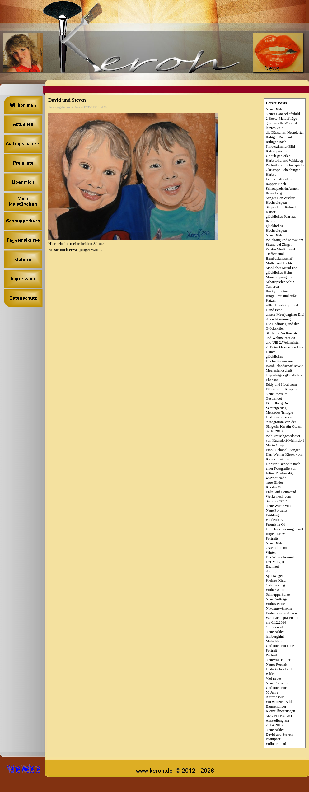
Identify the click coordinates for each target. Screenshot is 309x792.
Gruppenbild (275, 627)
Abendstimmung (278, 319)
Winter (271, 552)
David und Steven (279, 734)
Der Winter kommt (280, 557)
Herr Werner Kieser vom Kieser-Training (284, 456)
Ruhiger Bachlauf (279, 137)
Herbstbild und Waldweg (284, 160)
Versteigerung (276, 408)
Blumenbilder (276, 706)
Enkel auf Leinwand (281, 492)
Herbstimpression (279, 417)
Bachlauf (272, 566)
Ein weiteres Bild (279, 702)
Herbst (271, 174)
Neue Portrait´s (277, 683)
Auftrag (271, 571)
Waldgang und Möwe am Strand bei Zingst (284, 242)
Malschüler (274, 641)
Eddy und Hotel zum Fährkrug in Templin (281, 386)
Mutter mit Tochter (280, 263)
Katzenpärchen (277, 151)
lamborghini (275, 636)
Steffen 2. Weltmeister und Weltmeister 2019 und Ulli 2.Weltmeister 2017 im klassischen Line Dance (285, 342)
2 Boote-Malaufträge (281, 118)
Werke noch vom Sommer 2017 (278, 498)
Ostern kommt (276, 548)
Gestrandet (274, 398)
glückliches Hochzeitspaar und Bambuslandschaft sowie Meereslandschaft (284, 363)
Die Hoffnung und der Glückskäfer (282, 326)
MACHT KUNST (279, 716)
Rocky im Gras (277, 291)
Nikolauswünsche (279, 608)
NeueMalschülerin (279, 660)
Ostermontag (275, 585)
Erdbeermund (276, 744)
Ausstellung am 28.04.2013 (277, 722)
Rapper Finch (276, 184)
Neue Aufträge (277, 599)
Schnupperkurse (278, 594)
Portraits (272, 538)
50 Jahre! (272, 692)
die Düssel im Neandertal (285, 132)
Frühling (272, 515)
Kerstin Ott (274, 487)
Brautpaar (273, 739)
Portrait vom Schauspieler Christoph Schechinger (285, 167)
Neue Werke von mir (281, 506)
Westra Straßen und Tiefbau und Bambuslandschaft (280, 254)
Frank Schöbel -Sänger (283, 450)
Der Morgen (275, 562)
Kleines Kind (276, 580)
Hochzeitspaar (276, 202)
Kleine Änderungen (280, 711)
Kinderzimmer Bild (280, 146)
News (78, 107)
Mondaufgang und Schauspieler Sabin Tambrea (280, 282)
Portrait (271, 655)
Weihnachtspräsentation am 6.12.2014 (283, 620)
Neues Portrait (276, 664)
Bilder (270, 674)
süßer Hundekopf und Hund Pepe (282, 307)
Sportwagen (274, 576)
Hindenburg (274, 520)
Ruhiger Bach (276, 142)
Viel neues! (274, 678)
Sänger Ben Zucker (280, 198)
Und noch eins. (277, 688)
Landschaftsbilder (279, 179)
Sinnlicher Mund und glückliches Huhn (281, 270)
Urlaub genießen (278, 156)
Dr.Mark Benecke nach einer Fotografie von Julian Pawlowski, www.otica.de (283, 471)
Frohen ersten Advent (282, 613)
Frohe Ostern (275, 590)
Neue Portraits (276, 394)
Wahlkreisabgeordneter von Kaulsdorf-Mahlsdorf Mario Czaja (285, 440)
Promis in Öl (275, 524)
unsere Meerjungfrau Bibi (285, 314)
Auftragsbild (275, 697)
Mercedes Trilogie (279, 412)
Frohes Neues (276, 604)
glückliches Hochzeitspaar (276, 228)
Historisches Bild (279, 669)
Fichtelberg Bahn (279, 403)
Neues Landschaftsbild (283, 114)
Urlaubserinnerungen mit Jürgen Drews (284, 531)
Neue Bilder (275, 109)
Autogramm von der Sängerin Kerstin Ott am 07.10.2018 (284, 426)
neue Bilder (274, 482)
